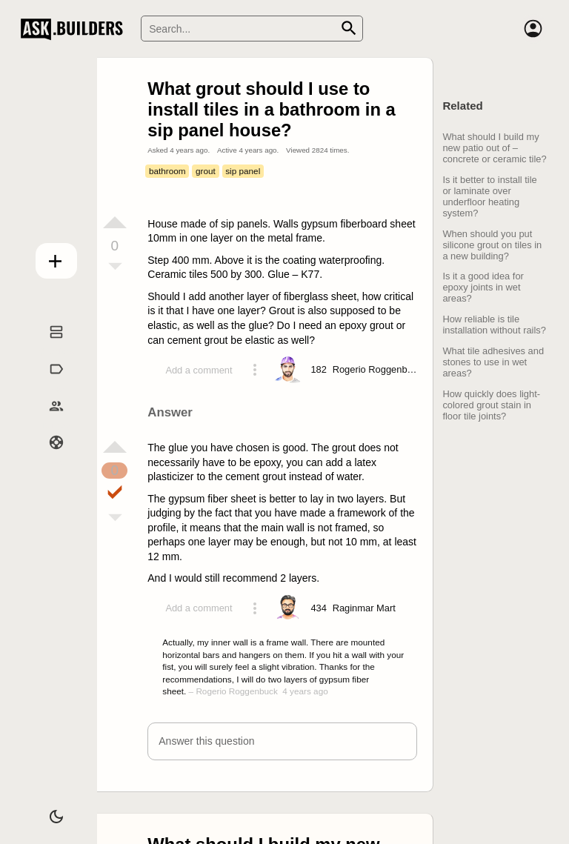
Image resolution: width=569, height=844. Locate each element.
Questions (47, 347)
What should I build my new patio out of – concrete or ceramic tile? (494, 148)
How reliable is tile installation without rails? (494, 324)
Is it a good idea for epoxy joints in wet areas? (483, 287)
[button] (281, 741)
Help (47, 457)
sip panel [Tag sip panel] (242, 171)
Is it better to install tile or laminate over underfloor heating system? (489, 196)
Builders (47, 420)
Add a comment (198, 370)
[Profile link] (377, 370)
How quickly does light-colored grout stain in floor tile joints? (491, 405)
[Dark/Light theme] (46, 810)
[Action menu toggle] (255, 369)
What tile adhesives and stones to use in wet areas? (493, 362)
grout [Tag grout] (206, 171)
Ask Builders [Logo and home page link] (75, 29)
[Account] (533, 29)
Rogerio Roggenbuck (236, 691)
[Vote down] (115, 267)
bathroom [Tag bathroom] (167, 171)
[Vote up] (115, 222)
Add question (46, 257)
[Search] (252, 28)
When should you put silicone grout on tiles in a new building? (492, 245)
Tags (47, 384)
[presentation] (316, 440)
